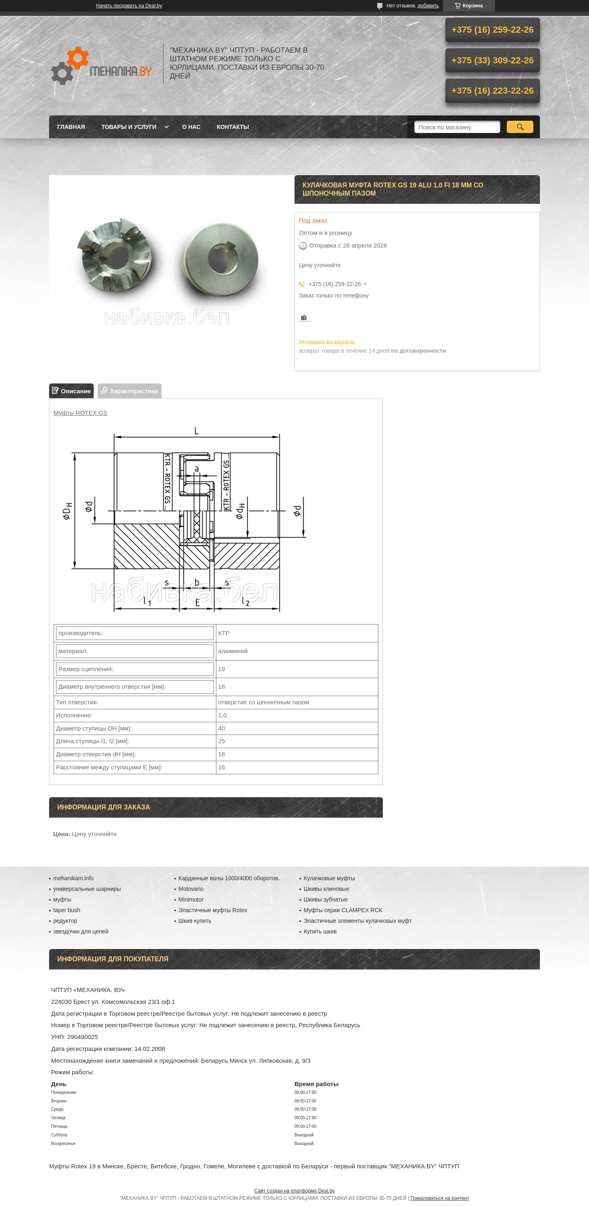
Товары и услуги (129, 127)
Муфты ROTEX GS (80, 412)
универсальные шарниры (87, 889)
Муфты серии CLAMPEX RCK (342, 910)
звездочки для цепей (80, 931)
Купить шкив (320, 931)
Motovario (190, 889)
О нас (191, 127)
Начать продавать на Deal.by (129, 6)
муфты (62, 899)
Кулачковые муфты (329, 878)
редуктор (65, 920)
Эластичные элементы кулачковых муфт (357, 920)
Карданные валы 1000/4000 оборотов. (229, 878)
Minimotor (190, 899)
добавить (428, 6)
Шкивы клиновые (326, 889)
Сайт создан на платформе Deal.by (294, 1191)
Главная (71, 127)
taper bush (66, 910)
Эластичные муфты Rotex (212, 910)
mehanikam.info (73, 878)
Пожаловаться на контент (440, 1198)
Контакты (233, 127)
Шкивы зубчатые (325, 899)
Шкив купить (194, 920)
